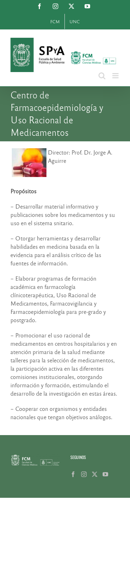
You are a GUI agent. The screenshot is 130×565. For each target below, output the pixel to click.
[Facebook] (73, 474)
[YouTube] (105, 474)
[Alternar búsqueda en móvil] (101, 75)
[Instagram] (84, 474)
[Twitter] (94, 474)
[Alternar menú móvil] (116, 75)
